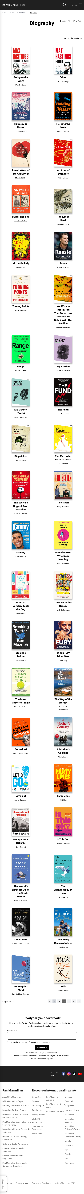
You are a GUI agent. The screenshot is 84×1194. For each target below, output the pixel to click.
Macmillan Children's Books (72, 1127)
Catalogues (37, 1110)
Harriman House (72, 1110)
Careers (35, 1101)
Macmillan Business (69, 1120)
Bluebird (68, 1097)
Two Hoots (69, 1163)
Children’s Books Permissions (15, 1144)
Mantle (68, 1141)
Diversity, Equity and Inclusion (15, 1105)
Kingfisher (69, 1105)
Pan (66, 1150)
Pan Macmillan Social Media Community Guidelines (14, 1164)
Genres (12, 13)
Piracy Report (38, 1105)
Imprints (71, 1090)
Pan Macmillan (12, 1090)
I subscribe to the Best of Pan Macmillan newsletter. (29, 1042)
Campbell (69, 1101)
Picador (68, 1154)
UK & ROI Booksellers (37, 1120)
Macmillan (69, 1114)
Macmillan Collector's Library (73, 1135)
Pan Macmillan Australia (52, 1098)
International (55, 1090)
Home (4, 13)
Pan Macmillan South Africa (55, 1105)
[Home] (13, 5)
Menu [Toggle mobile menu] (77, 5)
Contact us (36, 1097)
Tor (66, 1158)
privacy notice (25, 1056)
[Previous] (54, 1001)
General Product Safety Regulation (12, 1157)
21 (78, 1001)
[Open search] (64, 5)
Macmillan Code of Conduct (14, 1110)
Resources (39, 1090)
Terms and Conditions (41, 1183)
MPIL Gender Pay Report (13, 1101)
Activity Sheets (38, 1114)
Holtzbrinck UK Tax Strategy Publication (14, 1138)
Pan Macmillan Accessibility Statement (14, 1149)
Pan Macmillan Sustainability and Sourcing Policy (16, 1123)
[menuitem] (17, 1097)
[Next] (73, 1001)
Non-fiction (22, 13)
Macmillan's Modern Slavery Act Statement (16, 1130)
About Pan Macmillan (11, 1097)
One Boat (69, 1145)
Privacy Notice (22, 1183)
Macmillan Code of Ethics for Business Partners (15, 1116)
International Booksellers (37, 1127)
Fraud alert (37, 1133)
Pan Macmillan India (55, 1111)
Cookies (8, 1183)
